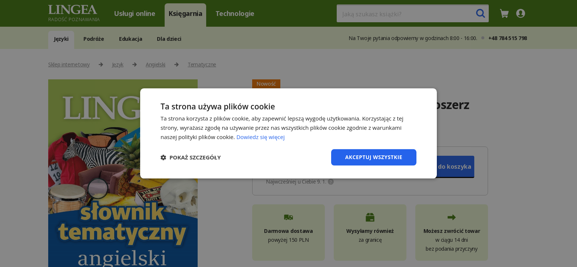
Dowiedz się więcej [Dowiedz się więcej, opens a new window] (260, 137)
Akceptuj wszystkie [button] (373, 157)
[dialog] (288, 133)
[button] (191, 157)
